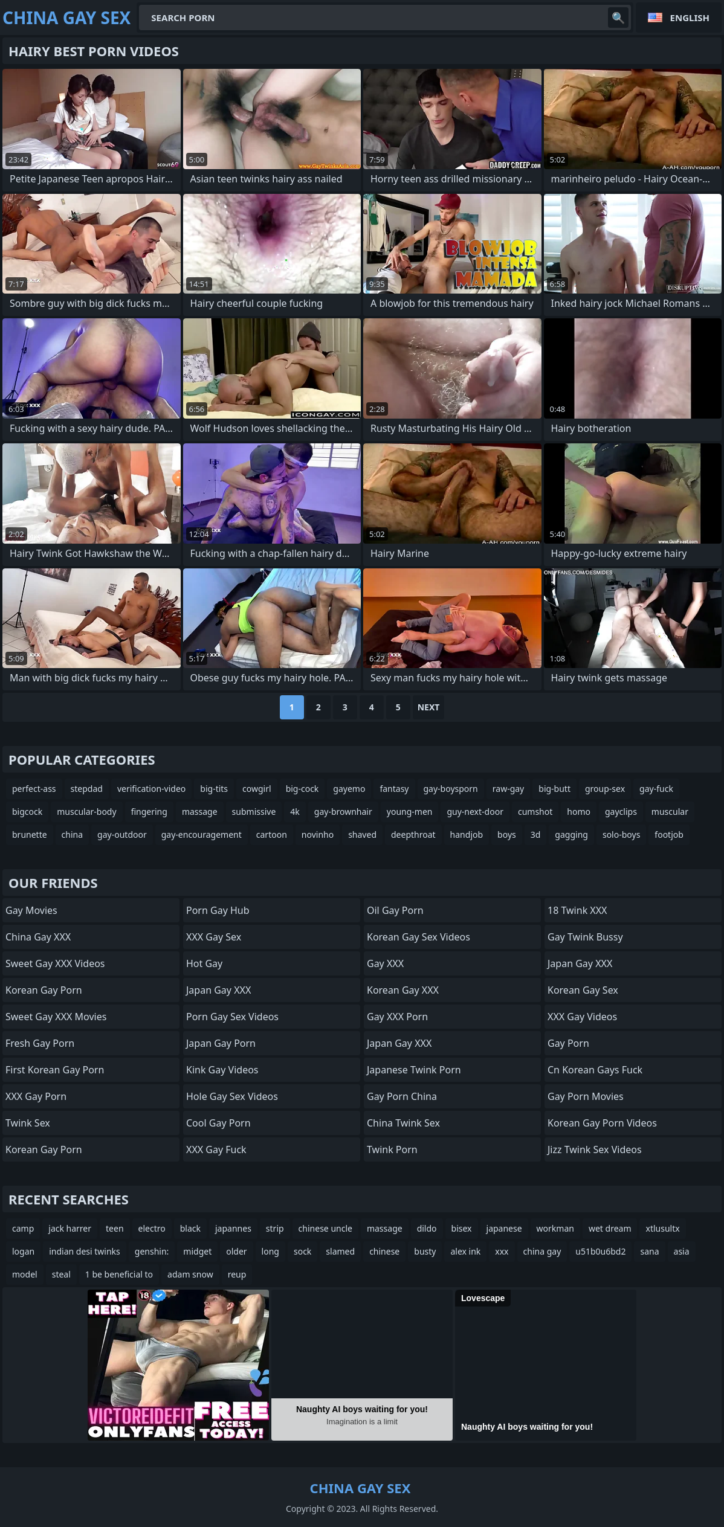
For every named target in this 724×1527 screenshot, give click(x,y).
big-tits (214, 788)
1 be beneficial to (119, 1274)
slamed (340, 1251)
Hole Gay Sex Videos (232, 1096)
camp (23, 1228)
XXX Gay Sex (213, 937)
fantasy (394, 788)
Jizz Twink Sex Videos (595, 1149)
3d (536, 834)
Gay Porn (568, 1043)
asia (682, 1251)
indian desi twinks (84, 1251)
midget (197, 1251)
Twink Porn (392, 1149)
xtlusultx (662, 1228)
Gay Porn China (402, 1096)
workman (555, 1228)
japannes (233, 1228)
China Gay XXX (38, 937)
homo (578, 811)
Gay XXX (385, 963)
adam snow (190, 1274)
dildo (427, 1228)
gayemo (349, 788)
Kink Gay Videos (222, 1069)
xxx (501, 1251)
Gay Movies (31, 910)
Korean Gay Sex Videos (418, 937)
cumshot (535, 811)
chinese (384, 1251)
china (72, 834)
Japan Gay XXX (218, 990)
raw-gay (508, 788)
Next (429, 707)
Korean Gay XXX (403, 990)
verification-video (151, 788)
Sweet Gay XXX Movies (55, 1016)
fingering (149, 811)
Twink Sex (27, 1123)
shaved (362, 834)
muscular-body (86, 811)
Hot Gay (204, 963)
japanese (504, 1228)
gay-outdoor (122, 834)
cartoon (271, 834)
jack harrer (69, 1228)
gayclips (621, 811)
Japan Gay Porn (221, 1043)
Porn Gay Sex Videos (232, 1016)
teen (115, 1228)
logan (23, 1251)
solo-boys (621, 834)
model (24, 1274)
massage (200, 811)
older (236, 1251)
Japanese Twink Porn (414, 1069)
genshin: (152, 1251)
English (689, 17)
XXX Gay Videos (582, 1016)
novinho (318, 834)
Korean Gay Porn (43, 990)
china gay (542, 1251)
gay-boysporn (451, 788)
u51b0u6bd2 (600, 1251)
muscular (669, 811)
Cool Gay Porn (218, 1123)
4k (294, 811)
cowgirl (256, 788)
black (190, 1228)
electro (152, 1228)
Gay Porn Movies (586, 1096)
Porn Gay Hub (218, 910)
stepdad (87, 788)
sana (649, 1251)
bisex (461, 1228)
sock (302, 1251)
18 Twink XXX (577, 910)
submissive (254, 811)
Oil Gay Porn (395, 910)
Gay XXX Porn (397, 1016)
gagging (571, 834)
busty (425, 1251)
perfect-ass (34, 788)
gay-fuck (656, 788)
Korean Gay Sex (583, 990)
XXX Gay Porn (35, 1096)
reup (237, 1274)
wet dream (610, 1228)
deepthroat (413, 834)
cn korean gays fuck (595, 1069)
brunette (29, 834)
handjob (466, 834)
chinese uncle (325, 1228)
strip (275, 1228)
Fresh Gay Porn (39, 1043)
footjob (669, 834)
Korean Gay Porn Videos (602, 1123)
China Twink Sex (403, 1123)
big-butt (554, 788)
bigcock (27, 811)
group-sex (605, 788)
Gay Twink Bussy (585, 937)
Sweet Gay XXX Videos (55, 963)
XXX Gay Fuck (216, 1149)
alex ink (465, 1251)
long (270, 1251)
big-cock (302, 788)
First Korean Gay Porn (54, 1069)
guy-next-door (475, 811)
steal (61, 1274)
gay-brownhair (343, 811)
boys (506, 834)
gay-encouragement (201, 834)
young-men (410, 811)
